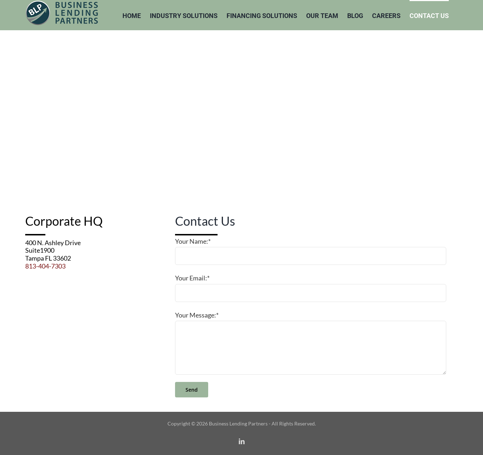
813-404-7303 (45, 266)
